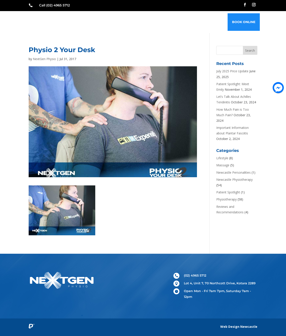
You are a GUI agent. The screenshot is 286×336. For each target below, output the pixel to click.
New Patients (98, 22)
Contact (217, 22)
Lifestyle (222, 158)
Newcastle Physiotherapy (234, 179)
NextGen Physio (44, 59)
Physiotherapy (226, 199)
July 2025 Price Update (232, 71)
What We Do (127, 22)
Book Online (243, 22)
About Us (166, 22)
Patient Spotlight (228, 192)
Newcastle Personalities (233, 172)
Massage (222, 165)
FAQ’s (199, 22)
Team (148, 22)
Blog (184, 22)
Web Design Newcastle (238, 326)
